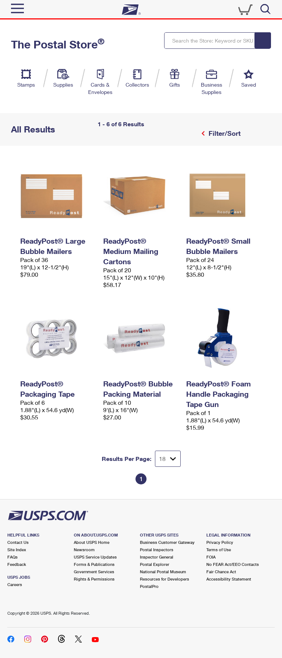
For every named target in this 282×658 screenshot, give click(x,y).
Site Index (16, 549)
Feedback (16, 564)
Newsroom (84, 549)
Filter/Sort (224, 133)
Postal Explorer (154, 564)
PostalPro (149, 586)
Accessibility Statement (228, 579)
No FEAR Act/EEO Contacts (232, 564)
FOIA (211, 557)
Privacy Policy (219, 542)
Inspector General (156, 557)
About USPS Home (91, 542)
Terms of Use (218, 549)
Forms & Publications (94, 564)
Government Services (94, 571)
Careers (14, 584)
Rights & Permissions (94, 579)
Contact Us (18, 542)
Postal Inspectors (156, 549)
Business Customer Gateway (167, 542)
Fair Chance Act (221, 571)
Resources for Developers (164, 579)
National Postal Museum (163, 571)
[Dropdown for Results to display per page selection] (168, 459)
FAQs (12, 557)
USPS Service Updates (95, 557)
